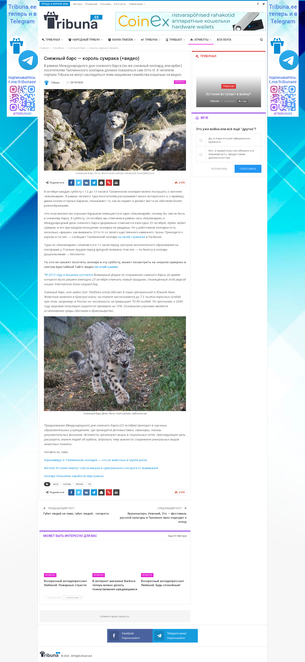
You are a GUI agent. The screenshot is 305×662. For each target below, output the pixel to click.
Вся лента (224, 39)
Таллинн (79, 484)
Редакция (91, 4)
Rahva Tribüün (120, 39)
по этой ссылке (106, 267)
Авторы (77, 4)
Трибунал (51, 39)
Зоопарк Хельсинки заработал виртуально (74, 476)
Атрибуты (200, 39)
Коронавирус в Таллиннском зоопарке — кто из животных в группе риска (95, 460)
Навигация (136, 4)
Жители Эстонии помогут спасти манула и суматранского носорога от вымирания (101, 468)
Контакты (120, 4)
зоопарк (67, 484)
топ (89, 484)
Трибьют (174, 39)
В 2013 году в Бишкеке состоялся (69, 275)
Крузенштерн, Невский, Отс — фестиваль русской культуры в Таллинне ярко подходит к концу (153, 517)
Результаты (219, 168)
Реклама (105, 4)
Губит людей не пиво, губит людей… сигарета (76, 513)
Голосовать (248, 168)
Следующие (73, 597)
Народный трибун (84, 39)
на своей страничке (131, 237)
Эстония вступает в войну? (229, 94)
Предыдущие (53, 597)
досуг (56, 484)
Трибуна (149, 39)
